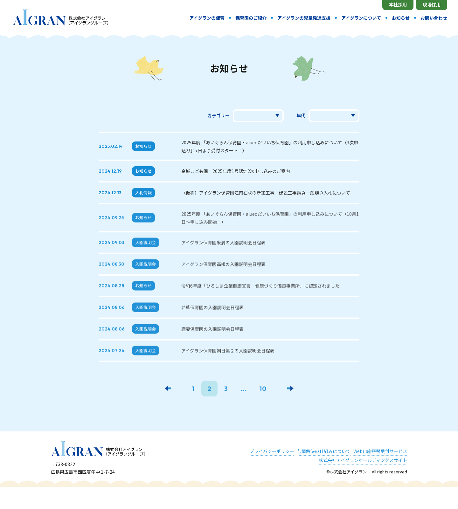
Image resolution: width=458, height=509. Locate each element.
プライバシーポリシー (272, 451)
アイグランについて (361, 18)
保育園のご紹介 (251, 18)
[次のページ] (290, 389)
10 (263, 390)
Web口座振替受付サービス (380, 451)
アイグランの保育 (207, 18)
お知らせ (401, 18)
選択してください (334, 115)
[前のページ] (168, 389)
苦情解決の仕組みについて (323, 451)
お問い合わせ (433, 18)
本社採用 (398, 5)
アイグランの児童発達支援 (303, 18)
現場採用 (432, 5)
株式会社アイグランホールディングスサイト (363, 460)
